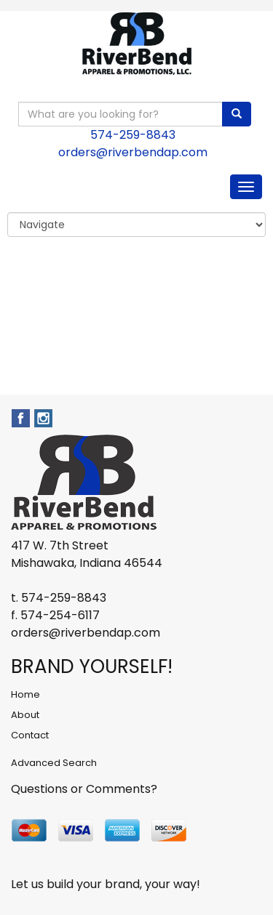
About (25, 715)
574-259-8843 (132, 134)
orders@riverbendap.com (132, 152)
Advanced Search (54, 763)
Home (25, 694)
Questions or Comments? (84, 789)
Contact (30, 735)
